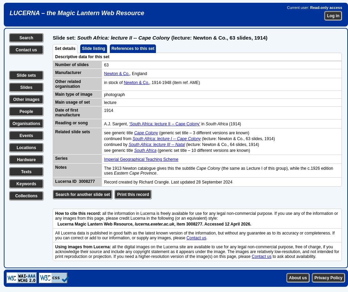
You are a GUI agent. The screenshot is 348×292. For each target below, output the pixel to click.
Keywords (26, 183)
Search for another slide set (82, 194)
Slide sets (26, 75)
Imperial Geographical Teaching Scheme (141, 159)
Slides (26, 87)
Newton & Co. (116, 73)
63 (106, 65)
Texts (26, 171)
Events (26, 135)
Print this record (133, 194)
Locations (26, 147)
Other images (26, 99)
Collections (26, 196)
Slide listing (93, 48)
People (26, 111)
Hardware (26, 159)
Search (26, 37)
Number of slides (71, 64)
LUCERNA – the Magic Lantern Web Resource (77, 13)
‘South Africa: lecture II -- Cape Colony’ (164, 124)
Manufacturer (68, 72)
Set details (65, 48)
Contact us (26, 50)
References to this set (133, 48)
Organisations (26, 123)
